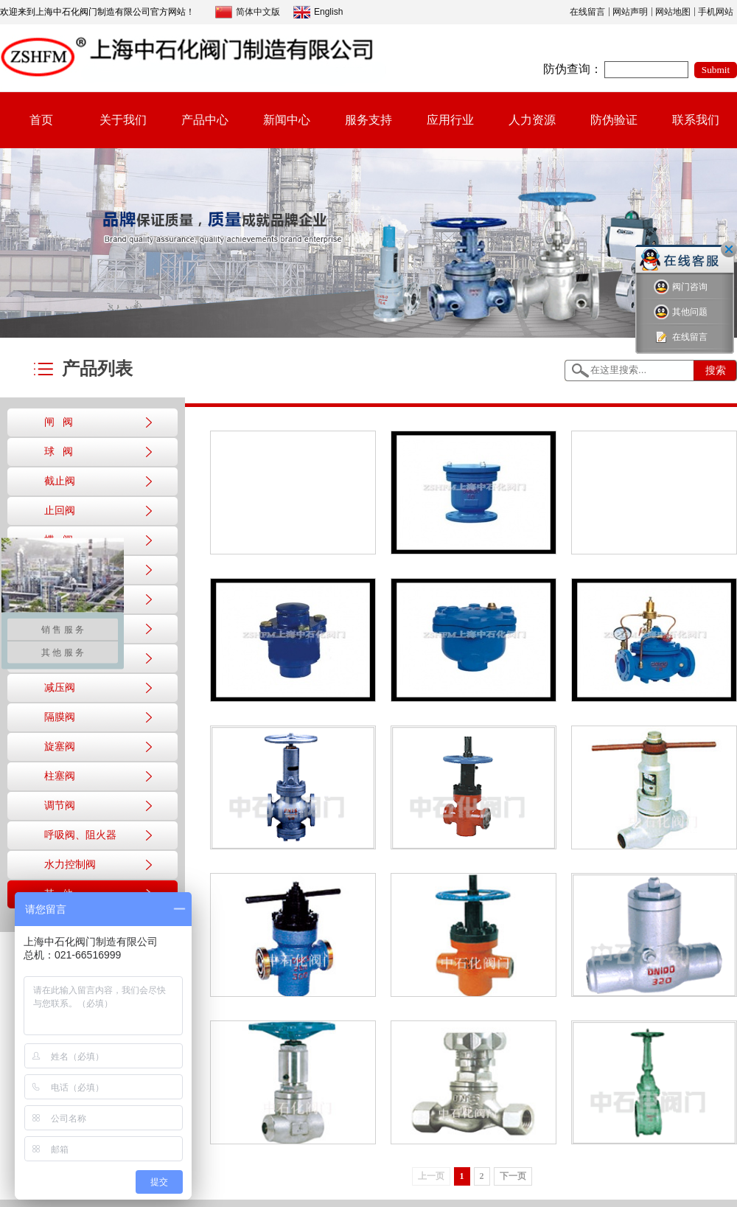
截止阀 (59, 481)
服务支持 (368, 120)
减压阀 (59, 687)
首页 (41, 120)
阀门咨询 (681, 287)
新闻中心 (286, 120)
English (318, 12)
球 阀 (58, 451)
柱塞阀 (59, 776)
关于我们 (123, 120)
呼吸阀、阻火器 (80, 835)
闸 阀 (58, 422)
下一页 (513, 1176)
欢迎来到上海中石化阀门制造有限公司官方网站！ (97, 12)
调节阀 (59, 805)
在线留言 (587, 11)
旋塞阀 (59, 746)
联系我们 (695, 120)
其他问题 (681, 312)
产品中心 (204, 120)
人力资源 (532, 120)
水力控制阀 (70, 864)
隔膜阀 (59, 717)
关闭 (729, 249)
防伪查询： (572, 69)
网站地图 (673, 11)
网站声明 (630, 11)
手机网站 (715, 11)
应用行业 (450, 120)
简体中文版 (247, 12)
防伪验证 (614, 120)
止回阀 (59, 510)
